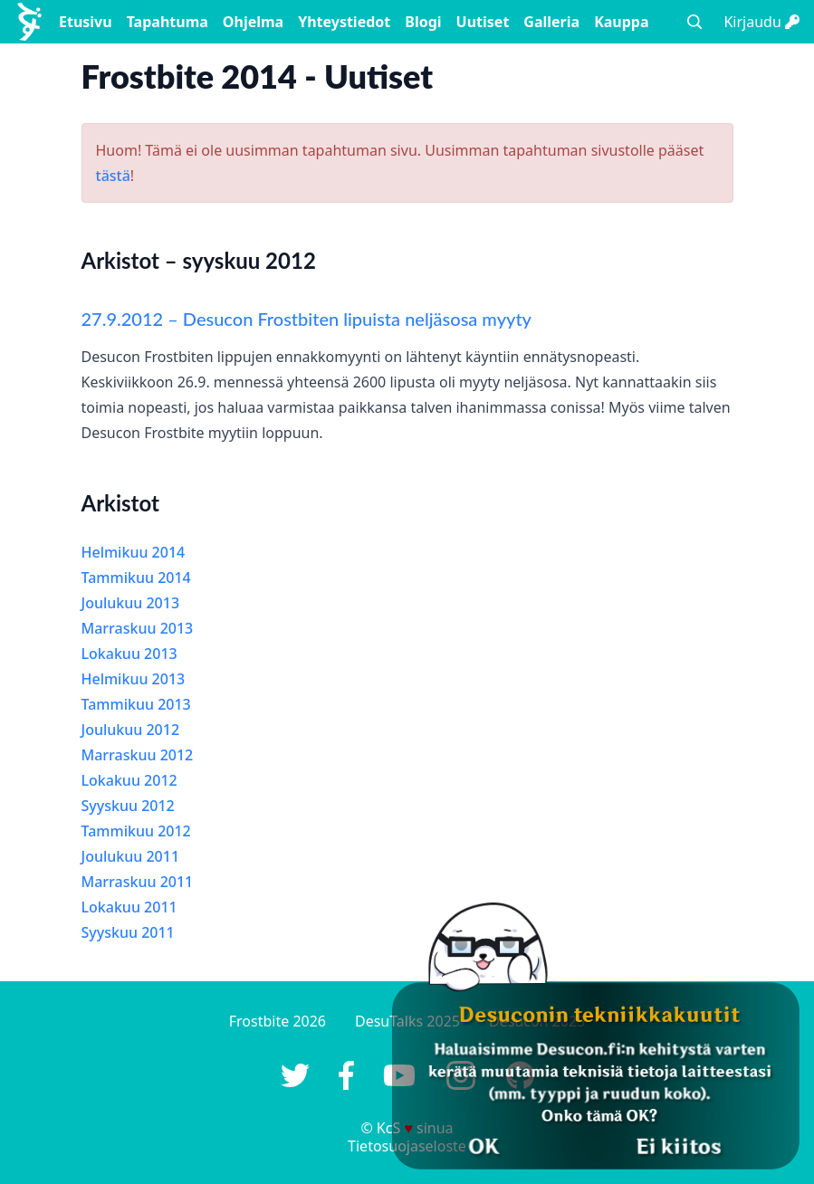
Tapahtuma (167, 22)
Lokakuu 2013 (129, 654)
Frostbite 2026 (277, 1021)
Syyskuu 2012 (128, 806)
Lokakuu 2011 (129, 907)
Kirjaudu (761, 22)
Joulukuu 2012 (130, 730)
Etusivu (85, 22)
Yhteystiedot (344, 22)
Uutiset (483, 22)
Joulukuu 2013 (130, 603)
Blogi (423, 22)
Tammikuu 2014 (136, 577)
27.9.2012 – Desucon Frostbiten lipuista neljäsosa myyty (306, 318)
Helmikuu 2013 (133, 679)
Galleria (551, 22)
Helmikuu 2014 (133, 552)
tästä (113, 176)
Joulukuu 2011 (130, 856)
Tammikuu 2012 (136, 831)
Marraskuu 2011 (137, 882)
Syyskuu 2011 (128, 932)
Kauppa (621, 22)
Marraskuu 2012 (137, 755)
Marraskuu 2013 (137, 628)
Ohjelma (253, 22)
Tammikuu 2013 (136, 704)
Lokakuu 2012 (129, 780)
